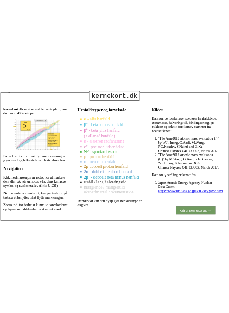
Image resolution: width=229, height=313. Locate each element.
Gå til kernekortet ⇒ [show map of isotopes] (195, 210)
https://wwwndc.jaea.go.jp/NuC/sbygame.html (190, 191)
